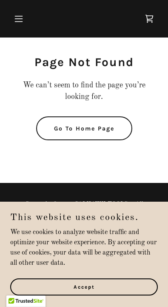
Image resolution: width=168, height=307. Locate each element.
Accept (84, 287)
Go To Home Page (84, 128)
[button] (21, 18)
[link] (149, 18)
